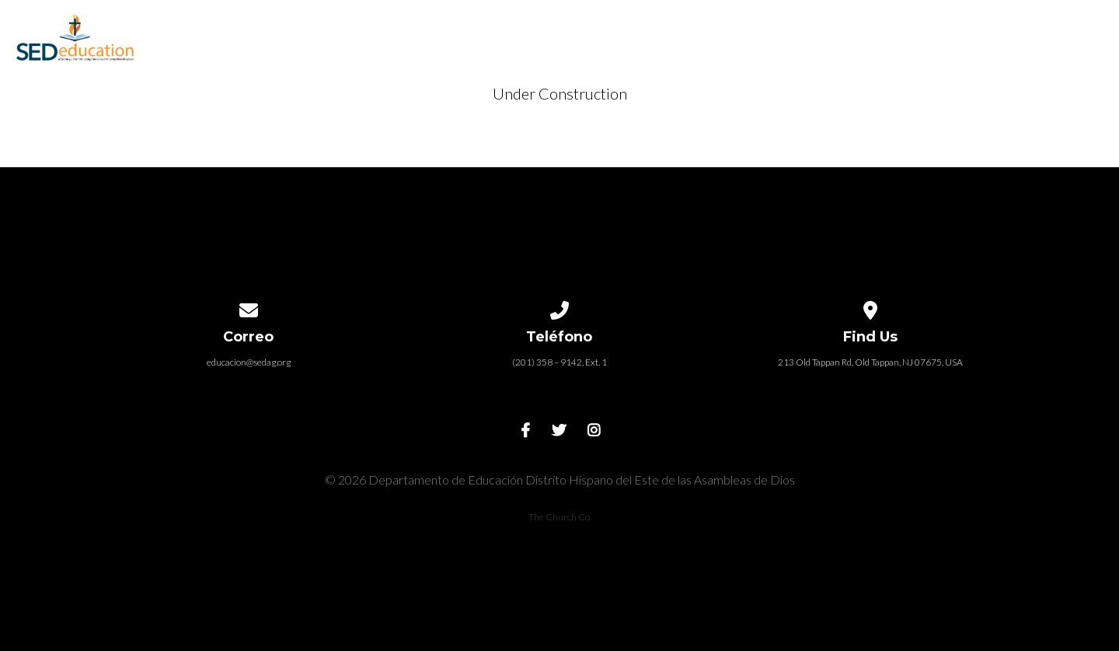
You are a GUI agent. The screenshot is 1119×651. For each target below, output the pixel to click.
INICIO (380, 31)
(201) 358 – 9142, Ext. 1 (559, 362)
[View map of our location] (870, 307)
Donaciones (1008, 31)
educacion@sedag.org (249, 362)
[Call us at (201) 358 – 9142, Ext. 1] (559, 307)
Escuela (465, 31)
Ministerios (774, 31)
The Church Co (559, 517)
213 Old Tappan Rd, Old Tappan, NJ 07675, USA (870, 362)
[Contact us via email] (248, 307)
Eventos (561, 31)
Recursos (662, 31)
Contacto (889, 31)
